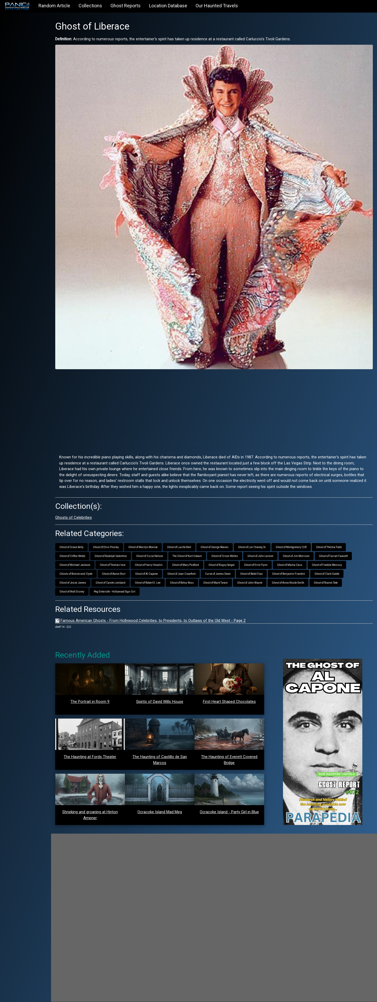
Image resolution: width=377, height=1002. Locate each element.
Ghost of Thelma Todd (343, 538)
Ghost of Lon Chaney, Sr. (266, 538)
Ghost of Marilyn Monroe (157, 538)
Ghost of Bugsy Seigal (236, 556)
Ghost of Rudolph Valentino (125, 547)
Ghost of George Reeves (229, 538)
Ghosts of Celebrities (88, 508)
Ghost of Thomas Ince (127, 556)
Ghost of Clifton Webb (86, 547)
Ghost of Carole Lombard (125, 573)
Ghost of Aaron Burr (128, 564)
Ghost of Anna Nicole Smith (302, 573)
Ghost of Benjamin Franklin (302, 564)
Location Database (168, 5)
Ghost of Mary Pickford (199, 556)
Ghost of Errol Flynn (270, 556)
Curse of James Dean (232, 564)
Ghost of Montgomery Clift (305, 538)
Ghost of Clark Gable (341, 564)
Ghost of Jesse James (87, 573)
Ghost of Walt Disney (86, 582)
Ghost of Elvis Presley (120, 538)
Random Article (54, 5)
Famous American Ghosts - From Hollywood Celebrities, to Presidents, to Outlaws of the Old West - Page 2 (167, 611)
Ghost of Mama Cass (304, 556)
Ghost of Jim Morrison (310, 547)
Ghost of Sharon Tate (340, 573)
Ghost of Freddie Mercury (341, 556)
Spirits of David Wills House (169, 692)
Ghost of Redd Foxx (265, 564)
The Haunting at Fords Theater (102, 747)
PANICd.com (102, 995)
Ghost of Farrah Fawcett (347, 547)
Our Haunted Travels (217, 5)
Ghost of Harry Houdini (163, 556)
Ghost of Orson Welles (239, 547)
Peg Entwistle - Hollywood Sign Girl (129, 582)
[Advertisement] (221, 395)
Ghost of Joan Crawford (196, 564)
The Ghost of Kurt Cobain (201, 547)
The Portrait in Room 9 (102, 692)
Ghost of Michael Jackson (89, 556)
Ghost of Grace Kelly (86, 538)
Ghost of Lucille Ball (193, 538)
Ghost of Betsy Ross (196, 573)
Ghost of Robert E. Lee (162, 573)
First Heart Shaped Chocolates (235, 692)
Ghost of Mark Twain (230, 573)
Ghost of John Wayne (264, 573)
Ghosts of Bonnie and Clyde (90, 564)
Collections (90, 5)
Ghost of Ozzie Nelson (164, 547)
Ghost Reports (125, 5)
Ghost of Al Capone (160, 564)
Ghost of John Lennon (275, 547)
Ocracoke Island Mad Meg (169, 803)
